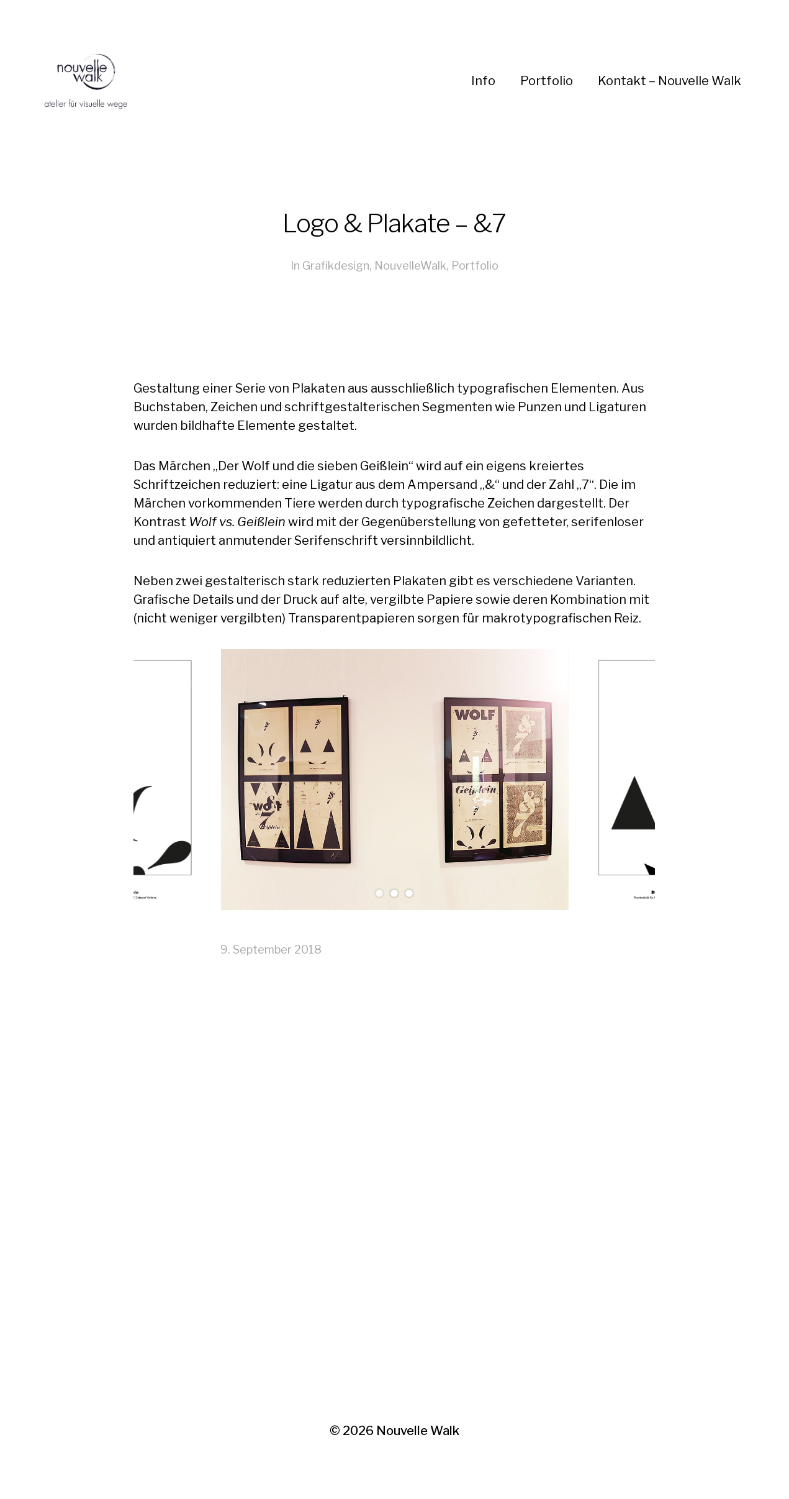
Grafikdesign (335, 265)
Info (483, 81)
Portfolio (546, 81)
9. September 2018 (271, 949)
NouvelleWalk (410, 265)
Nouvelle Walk (417, 1430)
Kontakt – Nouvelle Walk (669, 81)
